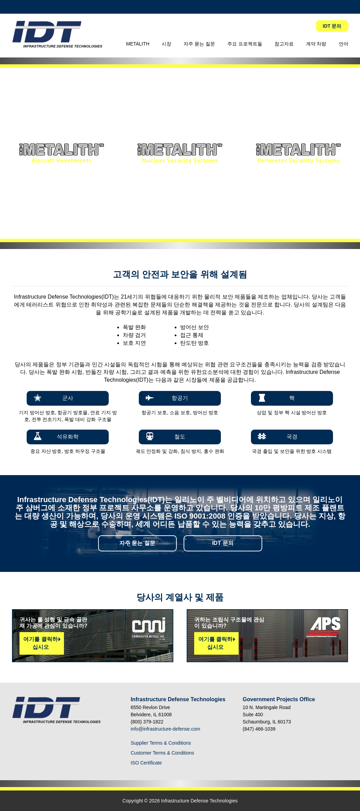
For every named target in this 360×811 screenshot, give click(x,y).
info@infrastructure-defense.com (165, 729)
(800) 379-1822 (147, 721)
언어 (343, 44)
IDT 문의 (332, 26)
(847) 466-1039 (259, 729)
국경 (291, 437)
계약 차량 (316, 44)
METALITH (137, 44)
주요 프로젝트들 (244, 44)
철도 (179, 437)
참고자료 (284, 44)
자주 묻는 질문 (199, 44)
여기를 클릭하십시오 (40, 643)
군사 (67, 398)
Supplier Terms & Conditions (161, 743)
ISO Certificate (146, 763)
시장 (166, 44)
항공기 (180, 398)
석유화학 (68, 437)
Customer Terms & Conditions (162, 753)
